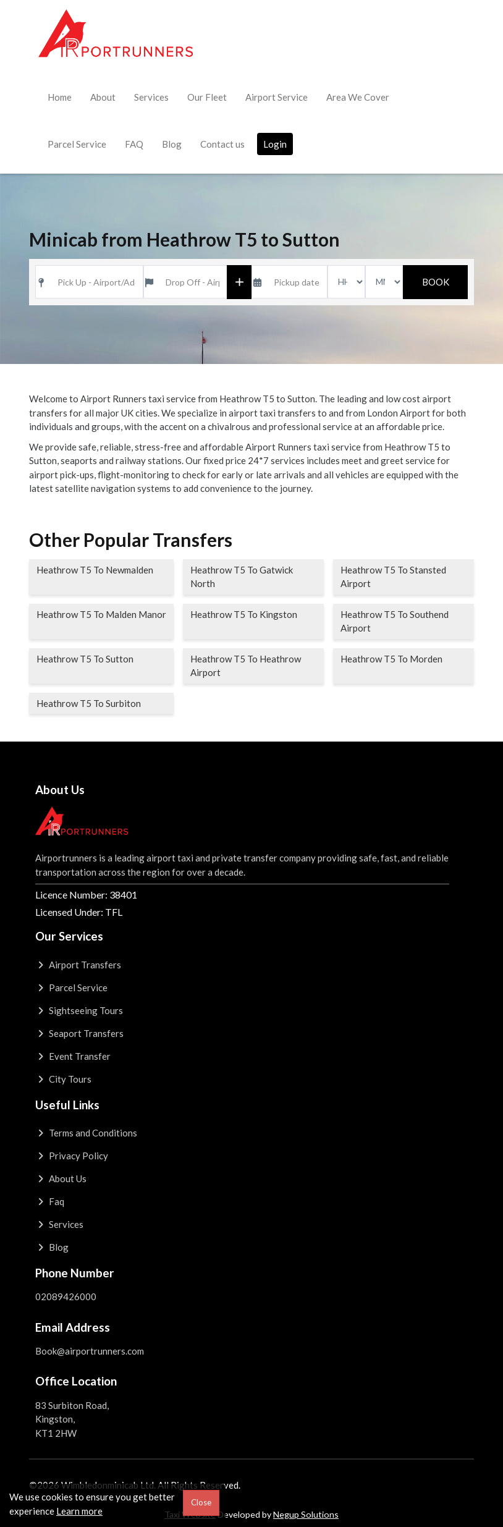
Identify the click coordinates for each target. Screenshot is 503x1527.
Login (275, 144)
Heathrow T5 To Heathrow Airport (245, 666)
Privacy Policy (71, 1155)
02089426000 (65, 1296)
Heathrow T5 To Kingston (243, 614)
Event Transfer (73, 1056)
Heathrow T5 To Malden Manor (101, 614)
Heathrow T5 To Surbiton (88, 703)
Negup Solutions (306, 1514)
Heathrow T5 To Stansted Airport (393, 577)
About (103, 97)
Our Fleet (207, 97)
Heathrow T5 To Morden (391, 658)
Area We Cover (357, 97)
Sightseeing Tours (79, 1010)
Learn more (79, 1510)
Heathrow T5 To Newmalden (94, 569)
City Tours (63, 1079)
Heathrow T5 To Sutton (84, 658)
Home (60, 97)
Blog (172, 144)
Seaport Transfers (79, 1033)
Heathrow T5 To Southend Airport (394, 621)
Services (151, 97)
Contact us (222, 144)
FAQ (134, 144)
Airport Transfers (78, 964)
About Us (61, 1178)
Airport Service (276, 97)
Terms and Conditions (86, 1132)
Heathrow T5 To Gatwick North (241, 577)
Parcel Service (77, 144)
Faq (49, 1201)
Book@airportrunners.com (89, 1350)
